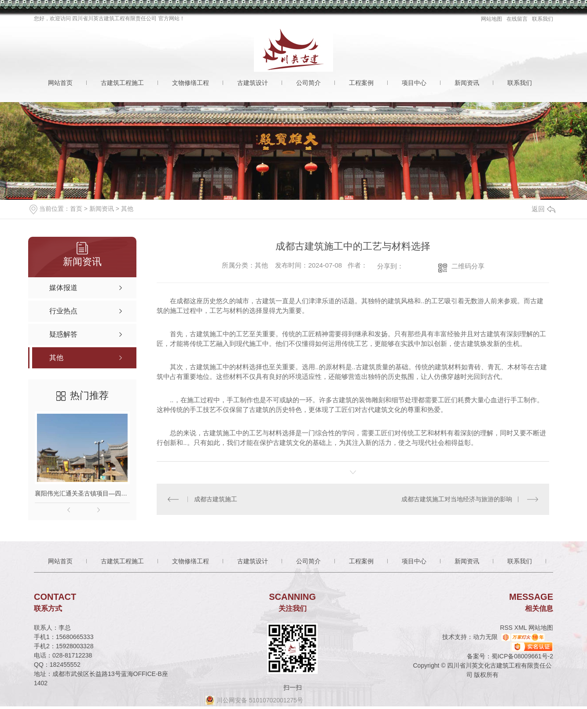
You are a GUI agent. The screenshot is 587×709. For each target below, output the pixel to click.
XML (521, 627)
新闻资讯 (467, 82)
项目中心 (414, 82)
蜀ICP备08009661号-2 (522, 656)
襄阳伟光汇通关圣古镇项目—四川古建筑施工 (82, 493)
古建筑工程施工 (122, 82)
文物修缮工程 (190, 82)
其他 (127, 208)
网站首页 (60, 82)
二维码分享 (467, 266)
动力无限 (485, 636)
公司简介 (308, 82)
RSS (507, 627)
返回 (543, 209)
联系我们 (542, 19)
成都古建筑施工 (215, 499)
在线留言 (517, 19)
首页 (76, 208)
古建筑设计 (252, 82)
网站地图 (491, 19)
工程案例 (361, 82)
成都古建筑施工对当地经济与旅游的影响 (456, 499)
